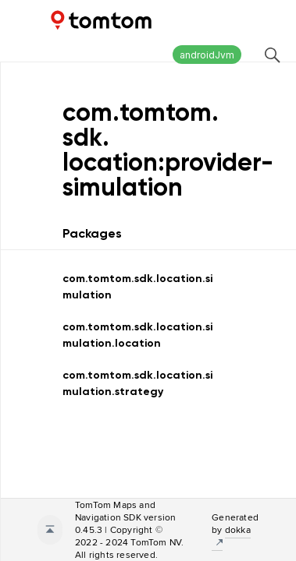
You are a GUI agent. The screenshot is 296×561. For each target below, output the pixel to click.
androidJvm (207, 55)
